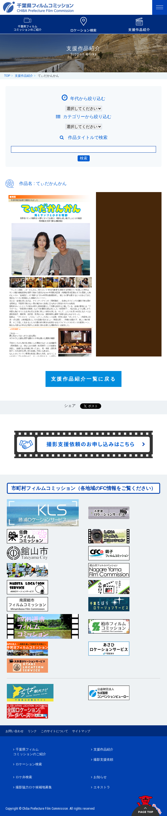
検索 (83, 158)
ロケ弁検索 (24, 777)
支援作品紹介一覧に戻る (83, 379)
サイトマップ (81, 731)
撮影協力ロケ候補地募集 (34, 787)
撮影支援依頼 (103, 759)
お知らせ (100, 777)
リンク (32, 731)
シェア (70, 405)
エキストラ (102, 787)
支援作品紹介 (24, 75)
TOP (7, 75)
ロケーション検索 (29, 764)
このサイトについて (54, 731)
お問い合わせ (14, 731)
